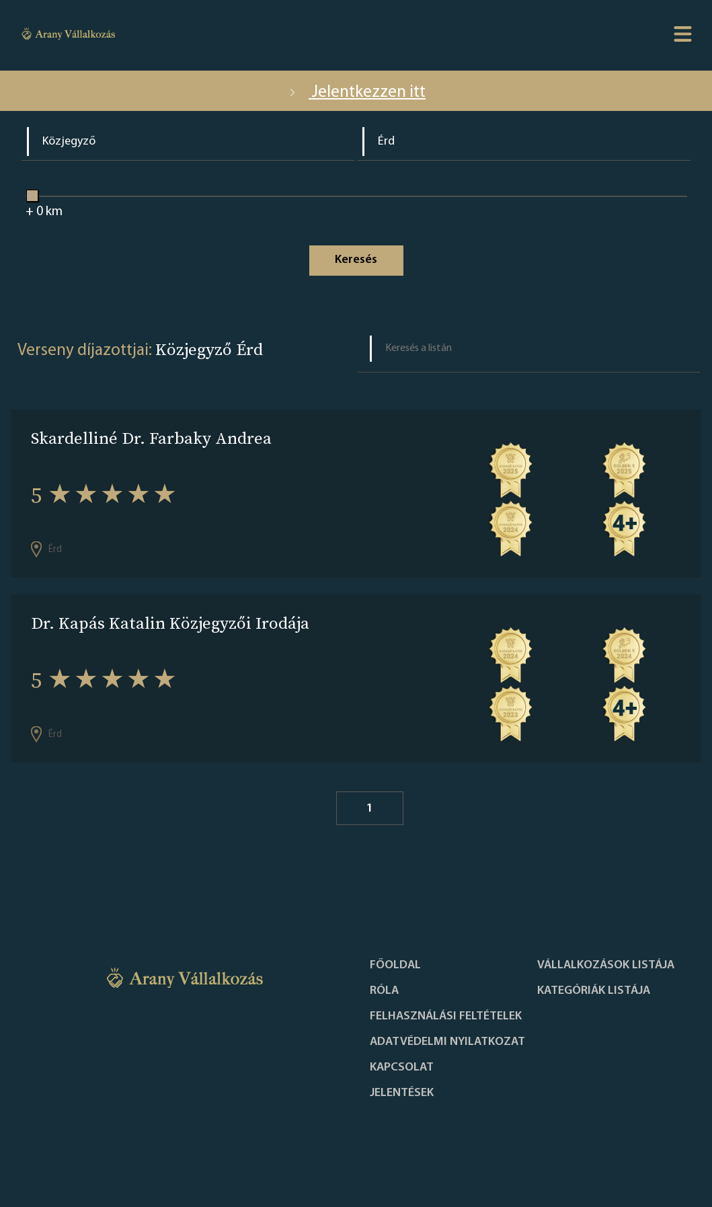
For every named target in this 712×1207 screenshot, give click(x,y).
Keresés (356, 260)
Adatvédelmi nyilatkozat (447, 1042)
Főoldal (395, 966)
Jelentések (402, 1093)
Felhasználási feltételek (446, 1017)
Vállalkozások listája (605, 966)
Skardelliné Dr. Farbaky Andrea (151, 438)
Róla (384, 991)
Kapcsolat (402, 1068)
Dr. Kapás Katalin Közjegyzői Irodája (170, 623)
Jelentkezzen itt (356, 92)
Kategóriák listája (593, 991)
